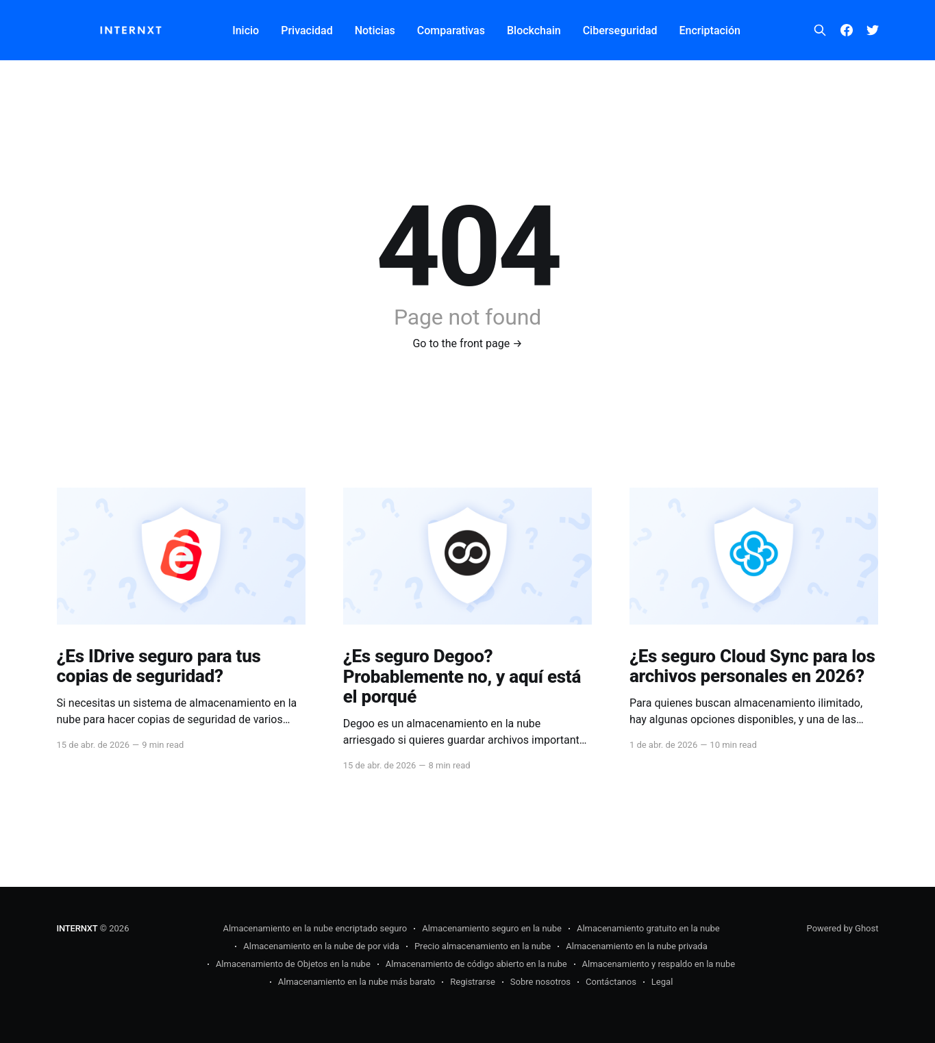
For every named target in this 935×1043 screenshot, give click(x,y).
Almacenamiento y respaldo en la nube (659, 964)
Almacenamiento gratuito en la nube (648, 928)
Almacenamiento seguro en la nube (492, 928)
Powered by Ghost (843, 928)
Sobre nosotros (540, 982)
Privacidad (306, 30)
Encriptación (710, 30)
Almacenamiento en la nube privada (637, 946)
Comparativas (451, 30)
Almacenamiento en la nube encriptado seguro (315, 928)
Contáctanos (611, 982)
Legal (662, 982)
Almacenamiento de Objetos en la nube (293, 964)
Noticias (375, 30)
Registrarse (472, 982)
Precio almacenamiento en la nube (482, 946)
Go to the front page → (467, 343)
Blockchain (534, 30)
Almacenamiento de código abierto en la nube (476, 964)
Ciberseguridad (620, 30)
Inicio (245, 30)
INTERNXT (77, 928)
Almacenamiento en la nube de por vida (321, 946)
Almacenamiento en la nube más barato (357, 982)
